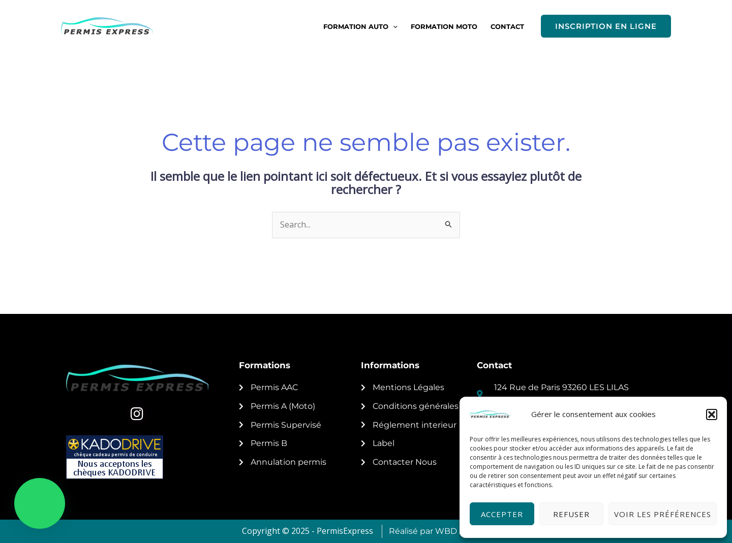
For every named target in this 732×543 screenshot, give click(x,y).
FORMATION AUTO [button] (360, 26)
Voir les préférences (662, 514)
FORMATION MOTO (444, 26)
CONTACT (507, 26)
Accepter (502, 514)
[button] (712, 414)
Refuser (571, 514)
